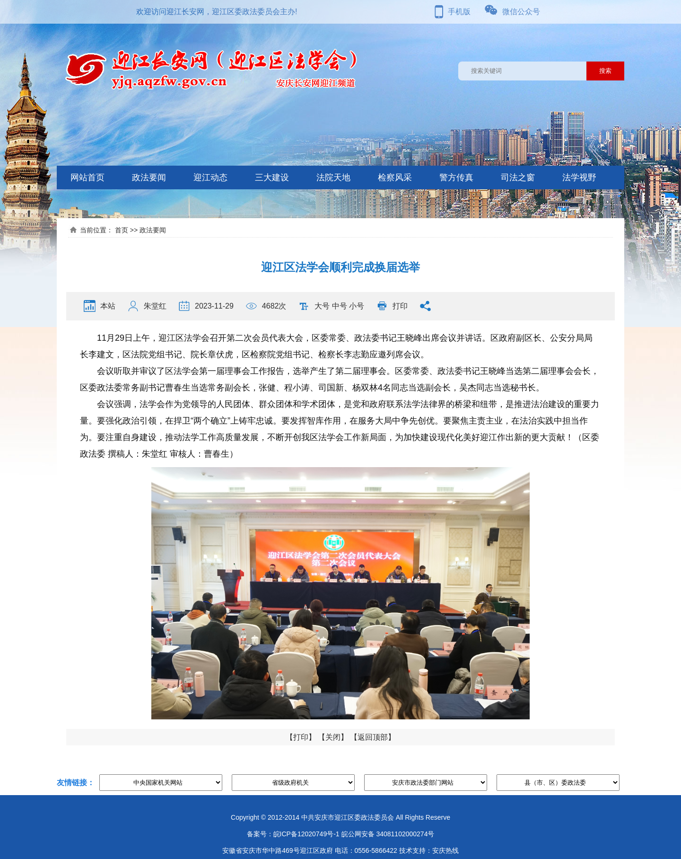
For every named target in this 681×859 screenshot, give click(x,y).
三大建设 (272, 177)
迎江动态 (210, 177)
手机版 (459, 12)
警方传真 (456, 177)
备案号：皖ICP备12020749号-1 (293, 834)
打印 (400, 306)
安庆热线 (445, 850)
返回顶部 (373, 737)
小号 (356, 306)
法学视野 (579, 177)
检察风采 (395, 177)
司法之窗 (518, 177)
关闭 (332, 737)
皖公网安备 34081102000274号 (388, 834)
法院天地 (333, 177)
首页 (121, 230)
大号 (322, 306)
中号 (339, 306)
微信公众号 (521, 12)
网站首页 (87, 177)
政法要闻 (149, 177)
